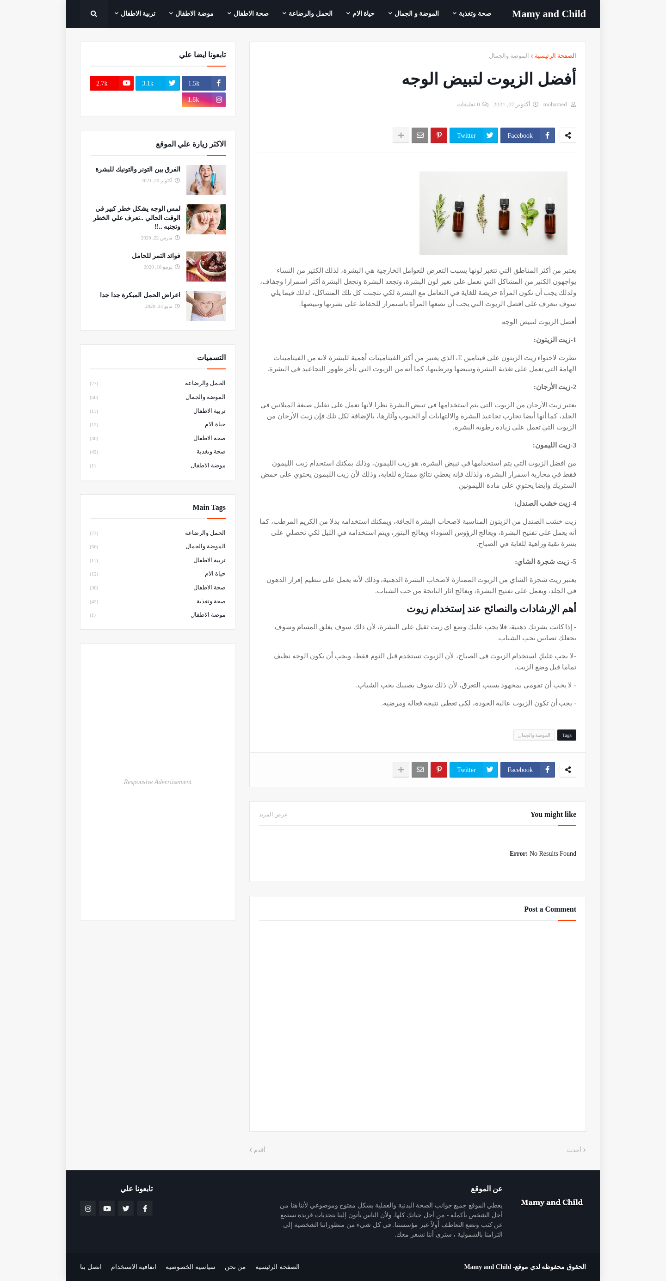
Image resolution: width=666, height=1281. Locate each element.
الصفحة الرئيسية (555, 55)
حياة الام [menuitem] (363, 13)
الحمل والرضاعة (158, 383)
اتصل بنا (91, 1266)
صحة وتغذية (158, 452)
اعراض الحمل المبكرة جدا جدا (140, 295)
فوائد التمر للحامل (156, 255)
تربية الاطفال (158, 411)
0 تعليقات (468, 104)
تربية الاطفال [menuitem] (138, 13)
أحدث (574, 1149)
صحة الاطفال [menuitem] (251, 13)
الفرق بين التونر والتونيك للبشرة (137, 169)
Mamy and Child (487, 1266)
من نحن (236, 1266)
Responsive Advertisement (157, 781)
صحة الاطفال (158, 438)
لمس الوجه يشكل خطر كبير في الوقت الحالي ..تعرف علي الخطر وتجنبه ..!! (136, 217)
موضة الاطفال (158, 465)
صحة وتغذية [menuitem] (475, 13)
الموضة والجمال (509, 55)
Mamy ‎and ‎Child (549, 13)
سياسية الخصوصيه (191, 1266)
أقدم (259, 1149)
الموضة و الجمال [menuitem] (417, 13)
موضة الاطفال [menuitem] (194, 13)
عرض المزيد (273, 814)
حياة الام (158, 424)
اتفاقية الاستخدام (134, 1266)
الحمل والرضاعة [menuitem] (311, 13)
